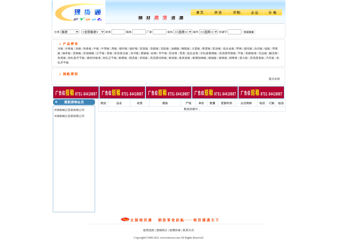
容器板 (144, 48)
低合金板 (228, 48)
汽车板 (270, 58)
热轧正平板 (110, 58)
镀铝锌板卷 (94, 58)
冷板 (60, 48)
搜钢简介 (162, 230)
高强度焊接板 (227, 53)
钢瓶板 (185, 48)
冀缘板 (145, 53)
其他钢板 (88, 53)
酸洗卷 (273, 53)
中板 (96, 48)
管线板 (143, 58)
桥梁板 (206, 48)
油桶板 (175, 48)
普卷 (182, 53)
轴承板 (66, 53)
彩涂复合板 (121, 53)
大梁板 (196, 48)
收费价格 (175, 230)
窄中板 (163, 53)
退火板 (243, 58)
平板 (240, 53)
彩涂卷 (173, 53)
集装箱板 (184, 58)
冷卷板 (69, 48)
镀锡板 (212, 58)
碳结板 (248, 48)
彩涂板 (216, 48)
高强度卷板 (257, 58)
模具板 (133, 58)
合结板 (258, 48)
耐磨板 (123, 58)
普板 (109, 53)
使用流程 (148, 230)
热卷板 (87, 48)
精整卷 (233, 58)
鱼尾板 (62, 58)
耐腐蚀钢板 (199, 58)
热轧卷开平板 (76, 58)
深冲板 (134, 53)
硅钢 (154, 53)
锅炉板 (133, 48)
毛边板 (263, 53)
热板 (78, 48)
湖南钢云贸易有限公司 (70, 110)
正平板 (100, 53)
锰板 (267, 48)
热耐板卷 (251, 53)
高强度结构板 (158, 58)
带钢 (239, 48)
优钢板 (77, 53)
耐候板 (173, 58)
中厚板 (105, 48)
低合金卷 (192, 53)
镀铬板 (223, 58)
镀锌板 (123, 48)
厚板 (114, 48)
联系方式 (188, 230)
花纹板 (165, 48)
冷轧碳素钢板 (208, 53)
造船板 (154, 48)
